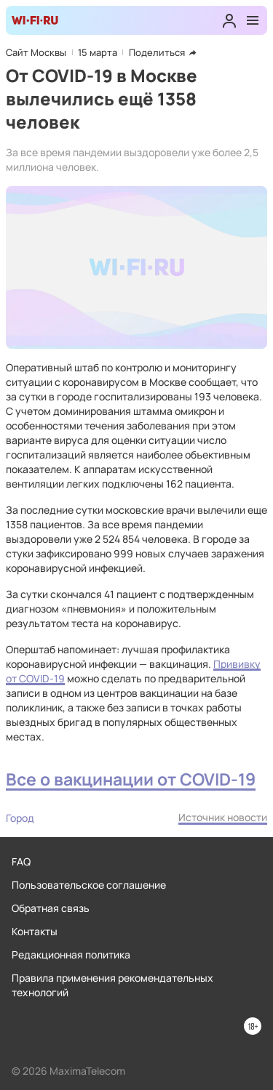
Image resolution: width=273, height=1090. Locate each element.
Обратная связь (51, 908)
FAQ (21, 861)
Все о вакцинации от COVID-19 (131, 779)
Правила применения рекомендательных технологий (112, 985)
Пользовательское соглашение (89, 885)
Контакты (35, 931)
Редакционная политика (71, 954)
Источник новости (222, 817)
